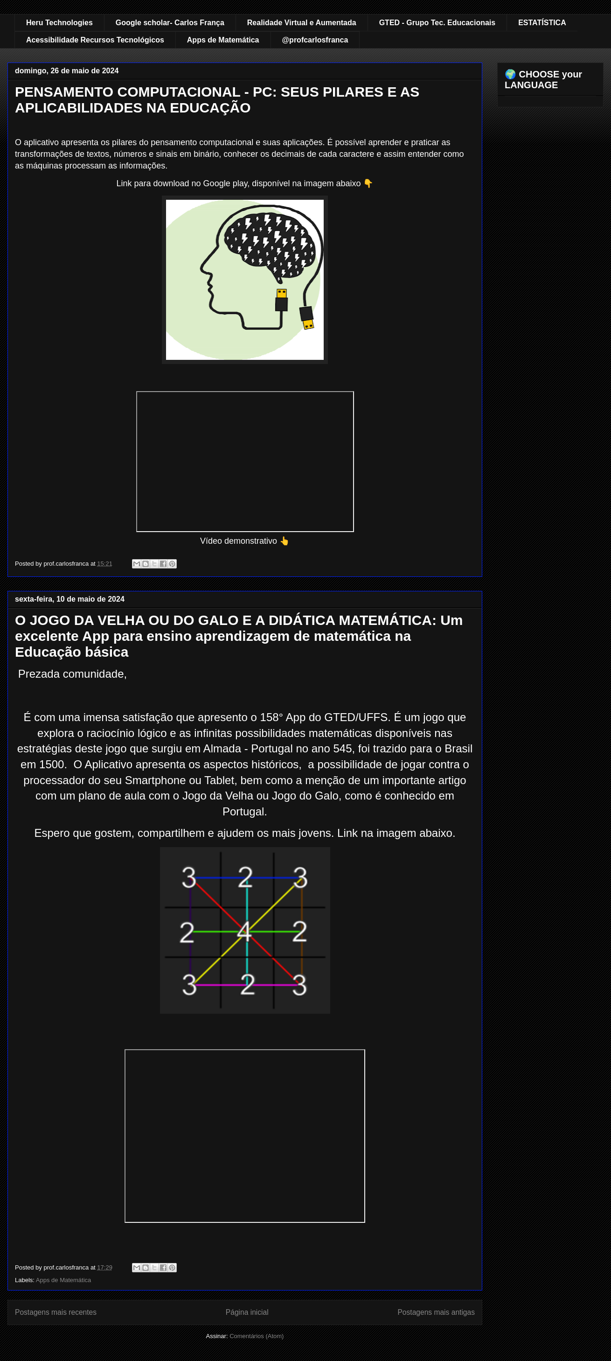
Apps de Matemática (223, 40)
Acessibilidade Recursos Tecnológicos (95, 40)
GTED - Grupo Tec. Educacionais (437, 23)
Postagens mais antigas (436, 1312)
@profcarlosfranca (315, 40)
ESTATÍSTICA (542, 23)
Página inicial (247, 1312)
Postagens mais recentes (56, 1312)
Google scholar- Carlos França (170, 23)
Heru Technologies (59, 23)
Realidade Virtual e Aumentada (301, 23)
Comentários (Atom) (256, 1336)
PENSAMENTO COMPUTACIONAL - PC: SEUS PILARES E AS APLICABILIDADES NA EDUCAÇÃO (217, 99)
